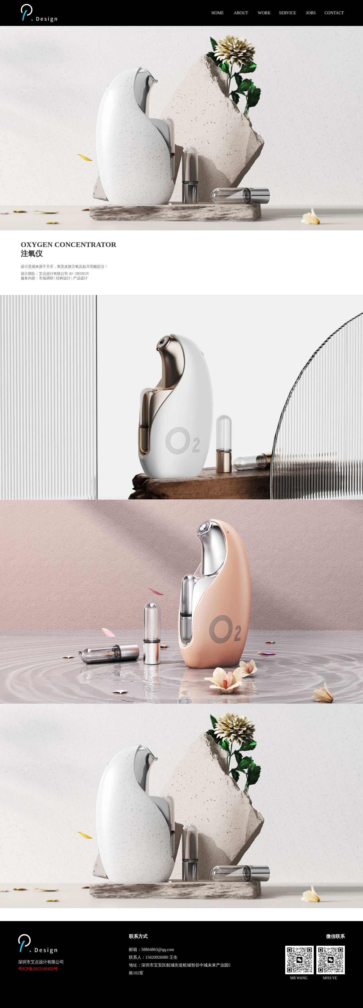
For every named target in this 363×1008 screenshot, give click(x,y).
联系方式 (138, 936)
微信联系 (335, 936)
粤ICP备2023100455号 (38, 968)
